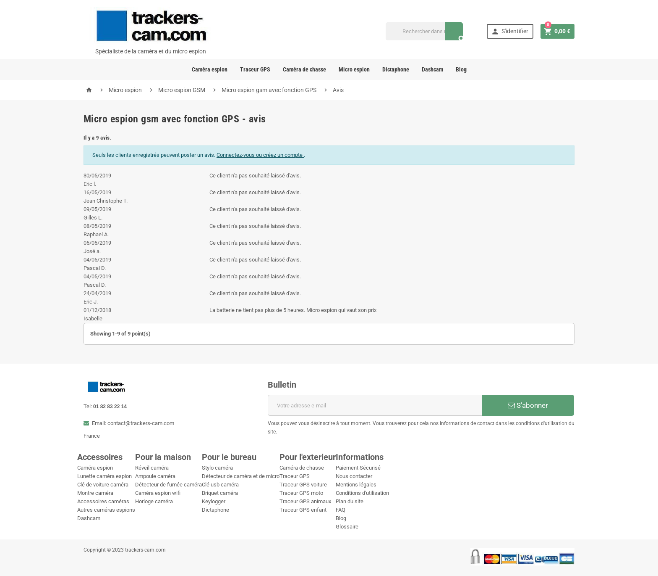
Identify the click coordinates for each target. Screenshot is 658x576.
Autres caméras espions (106, 510)
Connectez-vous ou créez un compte (260, 155)
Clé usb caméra (220, 484)
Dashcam (432, 69)
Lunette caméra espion (104, 476)
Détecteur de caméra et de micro (240, 476)
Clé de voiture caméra (102, 484)
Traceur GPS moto (301, 493)
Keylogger (213, 501)
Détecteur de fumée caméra (168, 484)
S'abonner (528, 405)
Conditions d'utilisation (362, 493)
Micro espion (354, 69)
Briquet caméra (220, 493)
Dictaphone (395, 69)
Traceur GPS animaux (305, 501)
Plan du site (349, 501)
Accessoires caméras (103, 501)
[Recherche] (424, 31)
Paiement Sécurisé (358, 468)
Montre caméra (95, 493)
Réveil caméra (152, 468)
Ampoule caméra (155, 476)
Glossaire (347, 526)
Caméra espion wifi (157, 493)
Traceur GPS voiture (303, 484)
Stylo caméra (217, 468)
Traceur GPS (255, 69)
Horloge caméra (154, 501)
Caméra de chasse (304, 69)
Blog (461, 69)
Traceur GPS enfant (302, 510)
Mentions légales (356, 484)
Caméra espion (209, 69)
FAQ (340, 510)
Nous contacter (354, 476)
